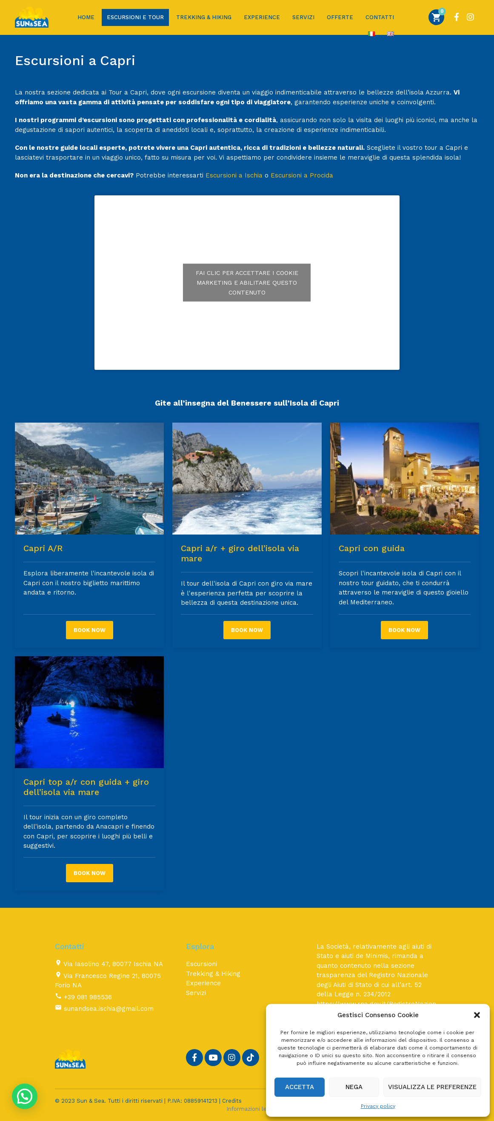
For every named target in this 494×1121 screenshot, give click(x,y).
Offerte (340, 17)
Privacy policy (378, 1106)
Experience (262, 17)
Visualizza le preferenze (432, 1087)
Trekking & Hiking (203, 17)
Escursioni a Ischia (234, 175)
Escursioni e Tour (135, 17)
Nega (354, 1087)
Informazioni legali (251, 1109)
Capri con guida (372, 548)
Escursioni (201, 964)
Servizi (303, 17)
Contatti (380, 17)
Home (85, 17)
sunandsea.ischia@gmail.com (109, 1008)
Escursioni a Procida (302, 175)
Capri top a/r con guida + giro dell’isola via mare (86, 787)
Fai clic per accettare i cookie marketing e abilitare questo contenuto (247, 282)
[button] (477, 1015)
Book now (90, 630)
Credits (232, 1101)
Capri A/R (43, 548)
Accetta (299, 1087)
